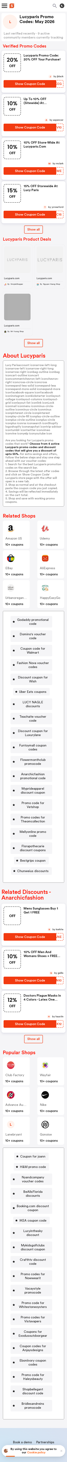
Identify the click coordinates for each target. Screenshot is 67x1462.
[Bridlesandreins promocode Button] (31, 1366)
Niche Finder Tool (36, 1407)
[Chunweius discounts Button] (31, 851)
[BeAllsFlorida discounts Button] (31, 1172)
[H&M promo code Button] (31, 1147)
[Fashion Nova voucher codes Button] (31, 661)
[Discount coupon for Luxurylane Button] (31, 721)
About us (16, 1415)
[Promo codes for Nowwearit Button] (31, 1244)
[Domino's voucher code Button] (31, 634)
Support (51, 1415)
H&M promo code (33, 1147)
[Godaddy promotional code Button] (31, 622)
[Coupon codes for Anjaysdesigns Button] (31, 1312)
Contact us (34, 1415)
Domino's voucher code (33, 634)
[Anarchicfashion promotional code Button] (31, 764)
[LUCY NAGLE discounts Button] (31, 698)
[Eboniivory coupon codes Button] (31, 1325)
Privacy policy (36, 1438)
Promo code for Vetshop (33, 791)
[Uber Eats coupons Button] (31, 688)
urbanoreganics (16, 597)
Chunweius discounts (33, 851)
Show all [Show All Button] (33, 229)
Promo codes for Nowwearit (33, 1244)
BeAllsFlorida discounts (33, 1172)
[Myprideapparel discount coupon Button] (31, 778)
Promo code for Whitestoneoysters (33, 1269)
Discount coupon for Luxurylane (33, 721)
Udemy (45, 538)
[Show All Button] (33, 1019)
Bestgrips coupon (33, 840)
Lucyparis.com (11, 278)
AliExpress (47, 568)
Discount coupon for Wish (33, 675)
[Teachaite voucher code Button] (31, 708)
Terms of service (55, 1438)
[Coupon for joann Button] (31, 1136)
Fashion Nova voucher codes (33, 661)
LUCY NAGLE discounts (33, 698)
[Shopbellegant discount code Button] (31, 1351)
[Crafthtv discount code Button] (31, 1232)
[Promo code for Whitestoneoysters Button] (31, 1269)
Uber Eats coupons (32, 687)
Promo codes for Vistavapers (33, 1283)
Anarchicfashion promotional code (33, 764)
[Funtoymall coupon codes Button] (31, 735)
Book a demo (22, 1402)
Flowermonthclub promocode (33, 749)
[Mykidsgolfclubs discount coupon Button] (31, 1219)
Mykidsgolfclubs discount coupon (33, 1219)
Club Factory (14, 1055)
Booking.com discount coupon (33, 1184)
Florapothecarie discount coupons (33, 828)
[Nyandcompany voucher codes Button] (31, 1159)
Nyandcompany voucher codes (32, 1159)
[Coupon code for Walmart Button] (31, 646)
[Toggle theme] (62, 5)
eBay (9, 568)
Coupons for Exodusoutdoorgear (32, 1298)
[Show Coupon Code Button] (30, 84)
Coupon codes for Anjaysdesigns (33, 1312)
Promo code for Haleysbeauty (32, 1337)
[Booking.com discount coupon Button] (31, 1184)
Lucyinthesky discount (32, 1207)
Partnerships (45, 1402)
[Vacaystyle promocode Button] (31, 1257)
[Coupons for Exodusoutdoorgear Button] (31, 1298)
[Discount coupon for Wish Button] (31, 675)
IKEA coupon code (32, 1196)
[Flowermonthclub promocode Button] (31, 750)
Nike (43, 1085)
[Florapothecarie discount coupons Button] (31, 828)
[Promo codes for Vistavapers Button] (31, 1283)
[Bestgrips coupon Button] (31, 841)
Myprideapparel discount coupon (33, 778)
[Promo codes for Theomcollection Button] (31, 803)
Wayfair (45, 1055)
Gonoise (46, 1114)
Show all (33, 1019)
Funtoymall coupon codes (32, 735)
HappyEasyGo (50, 597)
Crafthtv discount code (33, 1232)
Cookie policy (36, 1452)
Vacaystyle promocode (32, 1256)
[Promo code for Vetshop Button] (31, 791)
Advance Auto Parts (20, 1085)
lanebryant (13, 1114)
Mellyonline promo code (32, 816)
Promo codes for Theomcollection (33, 803)
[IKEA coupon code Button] (31, 1197)
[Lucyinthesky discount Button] (31, 1207)
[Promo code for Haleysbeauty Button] (31, 1337)
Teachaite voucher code (32, 708)
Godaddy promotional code (33, 621)
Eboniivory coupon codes (33, 1324)
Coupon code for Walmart (32, 646)
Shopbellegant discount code (33, 1351)
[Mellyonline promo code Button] (31, 816)
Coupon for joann (32, 1136)
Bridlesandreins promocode (32, 1366)
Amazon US (13, 538)
